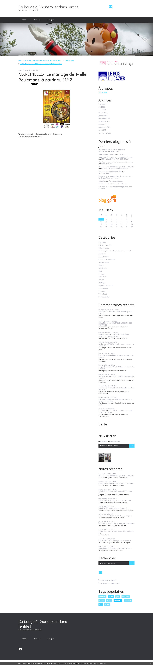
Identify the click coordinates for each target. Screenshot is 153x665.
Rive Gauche (102, 277)
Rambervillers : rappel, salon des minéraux (114, 176)
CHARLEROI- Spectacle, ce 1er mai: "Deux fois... (115, 500)
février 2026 (102, 113)
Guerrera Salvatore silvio (107, 388)
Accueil (24, 20)
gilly (117, 597)
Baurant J (101, 411)
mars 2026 (102, 110)
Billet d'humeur (104, 248)
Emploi (101, 265)
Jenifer (100, 344)
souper (101, 600)
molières (125, 597)
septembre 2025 (104, 127)
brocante (128, 600)
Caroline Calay (103, 355)
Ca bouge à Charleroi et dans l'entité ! (49, 6)
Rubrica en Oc (106, 164)
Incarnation (115, 151)
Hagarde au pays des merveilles (110, 171)
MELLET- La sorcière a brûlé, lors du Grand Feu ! (116, 167)
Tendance (102, 291)
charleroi (118, 600)
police (109, 600)
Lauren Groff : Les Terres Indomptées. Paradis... (115, 157)
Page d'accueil (69, 60)
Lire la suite (102, 92)
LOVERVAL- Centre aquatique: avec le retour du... (116, 345)
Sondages (102, 282)
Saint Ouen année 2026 (107, 154)
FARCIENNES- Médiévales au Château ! (112, 508)
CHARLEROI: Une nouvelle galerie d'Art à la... (115, 312)
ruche (111, 597)
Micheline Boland (104, 399)
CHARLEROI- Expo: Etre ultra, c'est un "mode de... (116, 483)
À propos (50, 20)
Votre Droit (102, 294)
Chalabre (101, 189)
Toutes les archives (104, 133)
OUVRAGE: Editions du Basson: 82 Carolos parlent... (113, 335)
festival (102, 597)
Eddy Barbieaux (104, 376)
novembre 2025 (104, 121)
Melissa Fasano (104, 334)
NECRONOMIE (103, 173)
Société (101, 280)
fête (100, 604)
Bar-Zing (122, 154)
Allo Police (102, 242)
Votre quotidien (104, 297)
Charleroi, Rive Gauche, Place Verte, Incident (114, 251)
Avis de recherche (104, 245)
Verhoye (101, 311)
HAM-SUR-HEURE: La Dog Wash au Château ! (115, 548)
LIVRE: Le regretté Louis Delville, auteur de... (115, 400)
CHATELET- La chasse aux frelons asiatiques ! (115, 516)
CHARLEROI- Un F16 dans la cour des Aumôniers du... (116, 532)
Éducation (102, 181)
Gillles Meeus (103, 323)
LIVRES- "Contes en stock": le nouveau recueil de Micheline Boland (41, 64)
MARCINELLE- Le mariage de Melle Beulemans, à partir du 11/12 (52, 77)
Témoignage (103, 288)
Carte (102, 424)
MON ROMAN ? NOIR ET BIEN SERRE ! (115, 159)
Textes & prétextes (120, 184)
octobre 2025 (103, 124)
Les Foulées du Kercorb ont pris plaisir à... (113, 187)
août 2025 (102, 130)
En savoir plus (102, 663)
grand (107, 604)
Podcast (101, 274)
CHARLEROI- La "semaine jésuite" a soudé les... (115, 541)
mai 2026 (101, 104)
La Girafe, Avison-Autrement (108, 178)
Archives (37, 20)
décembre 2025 (104, 119)
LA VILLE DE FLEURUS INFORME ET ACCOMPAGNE (115, 412)
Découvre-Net (103, 262)
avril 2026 (102, 107)
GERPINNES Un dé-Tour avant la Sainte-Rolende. (116, 523)
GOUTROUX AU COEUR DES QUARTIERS (115, 324)
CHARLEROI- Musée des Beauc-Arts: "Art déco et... (115, 492)
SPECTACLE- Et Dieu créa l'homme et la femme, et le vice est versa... (40, 60)
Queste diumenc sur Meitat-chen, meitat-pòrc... (115, 162)
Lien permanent (25, 134)
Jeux (100, 271)
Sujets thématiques (105, 285)
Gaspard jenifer (104, 367)
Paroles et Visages (116, 181)
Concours (102, 254)
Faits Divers (102, 268)
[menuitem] (24, 20)
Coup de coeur (103, 257)
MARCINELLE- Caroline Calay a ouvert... (116, 356)
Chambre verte (104, 184)
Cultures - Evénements (53, 134)
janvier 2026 (102, 116)
